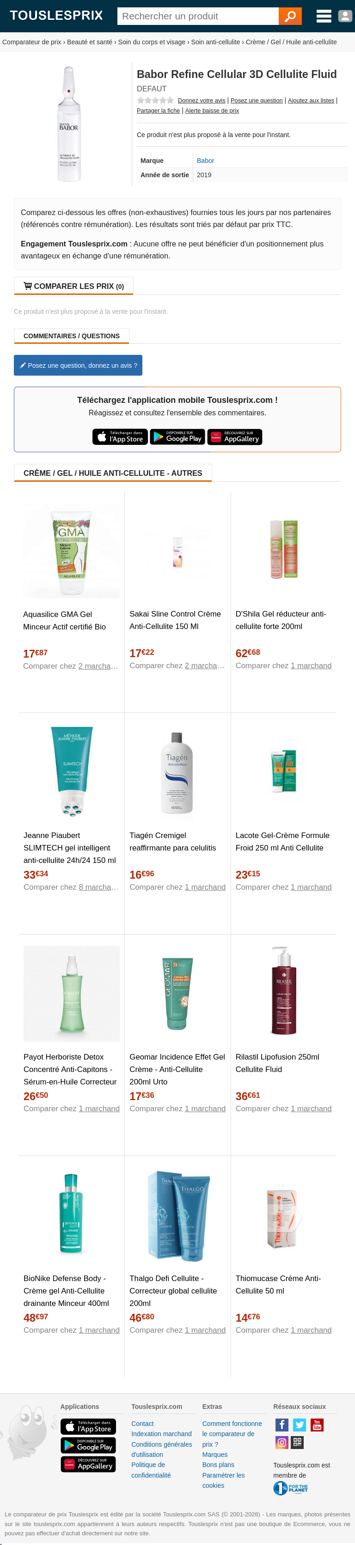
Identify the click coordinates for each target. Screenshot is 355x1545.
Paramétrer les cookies (223, 1480)
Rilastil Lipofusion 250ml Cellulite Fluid (277, 1063)
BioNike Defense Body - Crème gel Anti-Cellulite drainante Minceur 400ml (66, 1291)
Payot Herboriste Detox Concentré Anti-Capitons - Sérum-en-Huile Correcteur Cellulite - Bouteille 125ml (70, 1076)
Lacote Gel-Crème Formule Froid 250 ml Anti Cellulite (283, 841)
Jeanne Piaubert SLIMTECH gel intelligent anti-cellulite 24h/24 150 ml (70, 848)
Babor (205, 160)
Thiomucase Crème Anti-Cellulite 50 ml (278, 1284)
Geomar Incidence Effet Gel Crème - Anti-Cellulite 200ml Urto (177, 1069)
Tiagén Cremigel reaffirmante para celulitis (172, 841)
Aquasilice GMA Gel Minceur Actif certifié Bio (64, 620)
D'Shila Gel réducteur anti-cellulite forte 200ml (281, 620)
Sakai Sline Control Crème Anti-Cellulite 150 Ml (175, 620)
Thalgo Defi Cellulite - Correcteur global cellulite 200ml (173, 1291)
